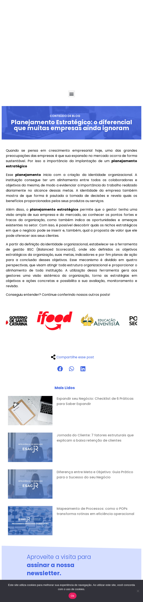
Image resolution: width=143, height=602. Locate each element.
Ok (72, 595)
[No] (138, 591)
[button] (71, 36)
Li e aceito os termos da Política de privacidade (69, 535)
